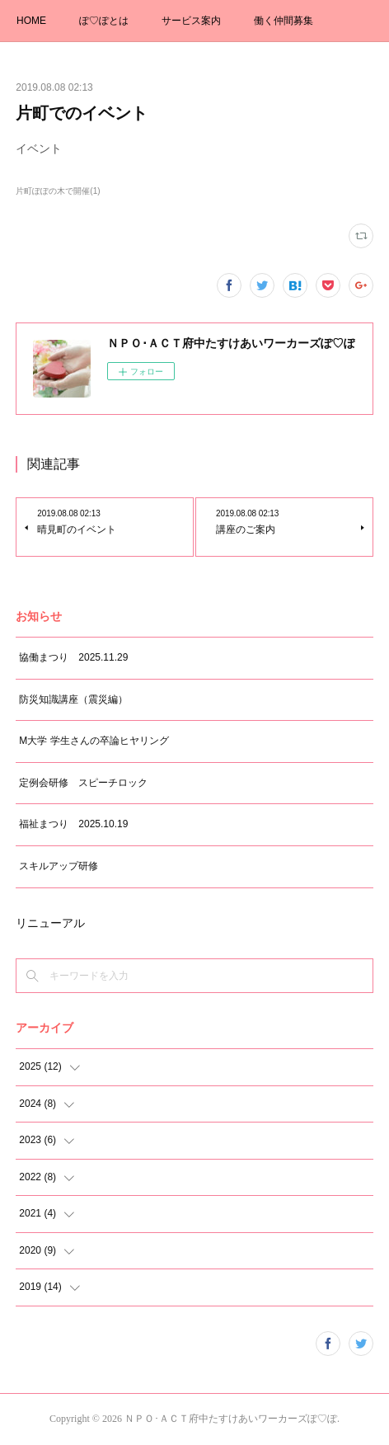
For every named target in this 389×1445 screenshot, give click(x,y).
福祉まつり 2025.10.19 (73, 824)
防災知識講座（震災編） (73, 699)
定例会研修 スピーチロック (83, 782)
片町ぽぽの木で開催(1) (58, 190)
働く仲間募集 (283, 20)
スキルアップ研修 (58, 866)
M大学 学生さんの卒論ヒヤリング (93, 740)
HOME (31, 20)
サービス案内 (191, 20)
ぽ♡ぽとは (104, 20)
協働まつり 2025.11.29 (73, 657)
